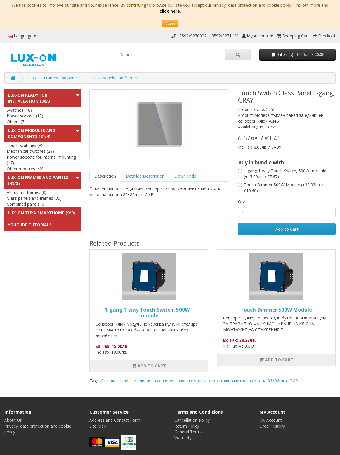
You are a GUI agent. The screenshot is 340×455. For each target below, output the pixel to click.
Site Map (97, 426)
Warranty (183, 437)
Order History (272, 426)
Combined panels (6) (26, 204)
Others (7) (16, 121)
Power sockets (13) (25, 116)
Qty (241, 201)
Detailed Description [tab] (145, 176)
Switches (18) (19, 110)
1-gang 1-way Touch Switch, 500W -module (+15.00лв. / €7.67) (285, 173)
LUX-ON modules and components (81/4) (31, 133)
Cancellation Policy (192, 420)
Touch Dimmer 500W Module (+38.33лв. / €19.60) (283, 187)
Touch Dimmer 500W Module (276, 309)
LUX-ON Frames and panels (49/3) (38, 180)
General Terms (188, 432)
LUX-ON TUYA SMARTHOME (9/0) (41, 213)
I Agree (170, 23)
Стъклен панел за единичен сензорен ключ (144, 380)
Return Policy (186, 426)
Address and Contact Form (114, 420)
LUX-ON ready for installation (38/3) (30, 98)
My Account (270, 420)
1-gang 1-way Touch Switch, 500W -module (148, 312)
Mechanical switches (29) (30, 151)
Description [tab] (105, 176)
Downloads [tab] (185, 176)
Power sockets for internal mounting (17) (41, 160)
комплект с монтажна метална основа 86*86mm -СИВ (243, 380)
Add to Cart (287, 229)
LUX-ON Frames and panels (53, 78)
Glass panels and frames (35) (34, 198)
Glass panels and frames (114, 78)
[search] (171, 54)
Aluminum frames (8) (26, 192)
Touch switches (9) (24, 145)
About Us (13, 420)
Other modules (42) (25, 168)
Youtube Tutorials (30, 225)
